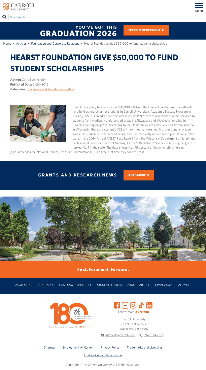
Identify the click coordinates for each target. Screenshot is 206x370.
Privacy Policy (110, 347)
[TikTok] (141, 305)
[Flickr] (125, 305)
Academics (46, 284)
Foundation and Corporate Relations (55, 43)
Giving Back (164, 284)
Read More (137, 175)
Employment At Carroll (77, 347)
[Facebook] (117, 305)
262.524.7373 (154, 335)
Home (7, 43)
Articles (21, 43)
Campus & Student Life (75, 284)
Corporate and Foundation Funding (51, 89)
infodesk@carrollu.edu (120, 335)
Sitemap (49, 347)
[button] (199, 363)
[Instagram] (133, 305)
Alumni (183, 284)
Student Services (109, 284)
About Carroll (138, 284)
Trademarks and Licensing (144, 347)
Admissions (23, 284)
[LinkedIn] (149, 305)
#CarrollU (142, 312)
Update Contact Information (103, 355)
